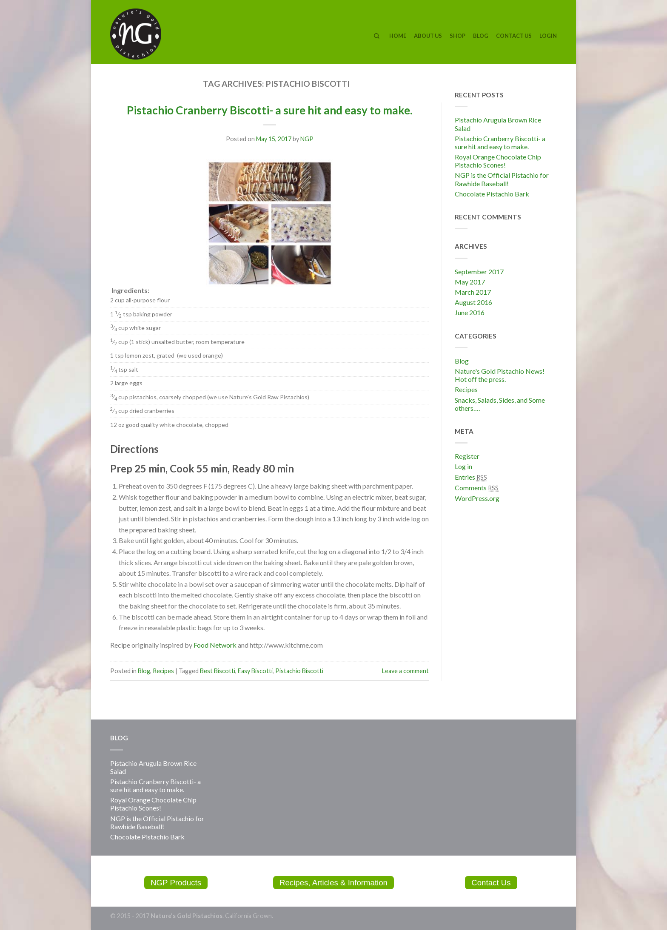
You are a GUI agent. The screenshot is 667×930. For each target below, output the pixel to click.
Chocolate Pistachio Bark (492, 194)
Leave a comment (405, 670)
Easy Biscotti (255, 670)
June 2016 (470, 312)
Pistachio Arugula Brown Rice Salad (498, 124)
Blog (480, 35)
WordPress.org (477, 498)
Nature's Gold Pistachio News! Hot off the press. (499, 375)
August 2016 (473, 302)
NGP (307, 138)
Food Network (215, 645)
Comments (477, 487)
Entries (471, 477)
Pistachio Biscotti (299, 670)
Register (467, 456)
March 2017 (473, 292)
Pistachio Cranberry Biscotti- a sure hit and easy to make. (270, 110)
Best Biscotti (217, 670)
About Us (428, 35)
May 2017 (470, 282)
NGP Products (176, 882)
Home (397, 35)
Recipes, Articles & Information (333, 882)
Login (548, 35)
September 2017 (479, 271)
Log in (463, 466)
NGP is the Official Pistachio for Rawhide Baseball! (502, 179)
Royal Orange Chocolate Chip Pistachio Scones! (498, 161)
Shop (457, 35)
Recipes (163, 670)
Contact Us (514, 35)
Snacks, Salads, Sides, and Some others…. (500, 404)
